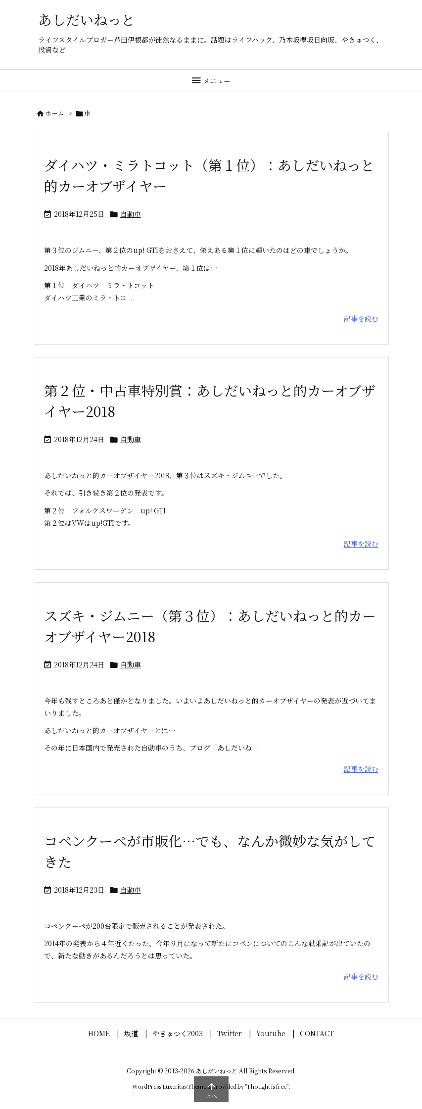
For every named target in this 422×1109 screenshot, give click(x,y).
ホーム (54, 113)
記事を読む (361, 318)
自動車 (130, 214)
